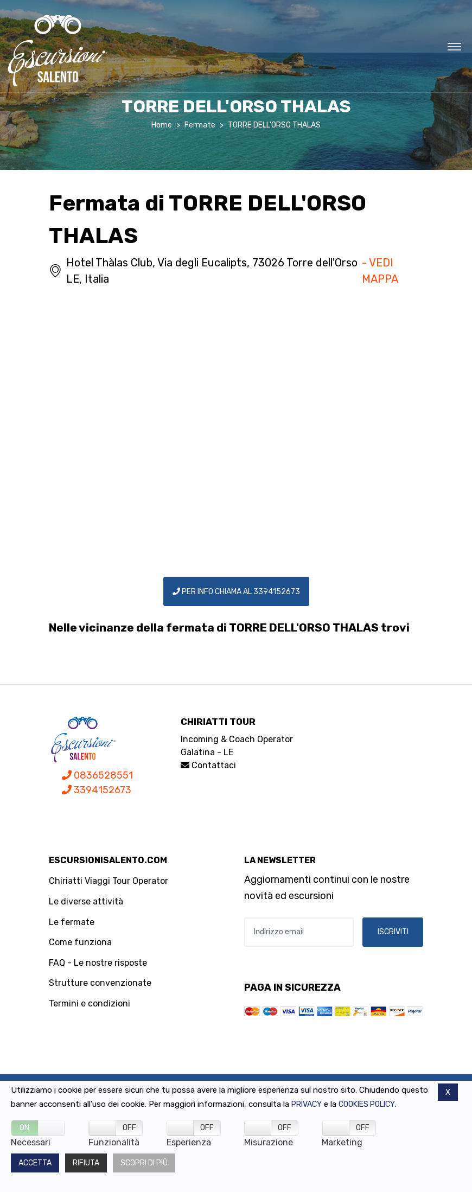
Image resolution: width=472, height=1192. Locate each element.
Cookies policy (367, 1104)
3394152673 (96, 790)
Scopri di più (144, 1163)
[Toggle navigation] (454, 46)
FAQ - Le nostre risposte (98, 963)
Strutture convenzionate (100, 983)
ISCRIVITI (393, 931)
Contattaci (208, 765)
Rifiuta (86, 1163)
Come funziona (80, 942)
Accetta (35, 1163)
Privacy (306, 1104)
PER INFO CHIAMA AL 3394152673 (236, 591)
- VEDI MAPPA (380, 270)
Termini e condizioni (89, 1003)
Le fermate (71, 922)
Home (161, 125)
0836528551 (97, 775)
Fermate (199, 125)
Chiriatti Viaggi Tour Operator (108, 881)
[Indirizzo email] (299, 932)
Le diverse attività (86, 901)
